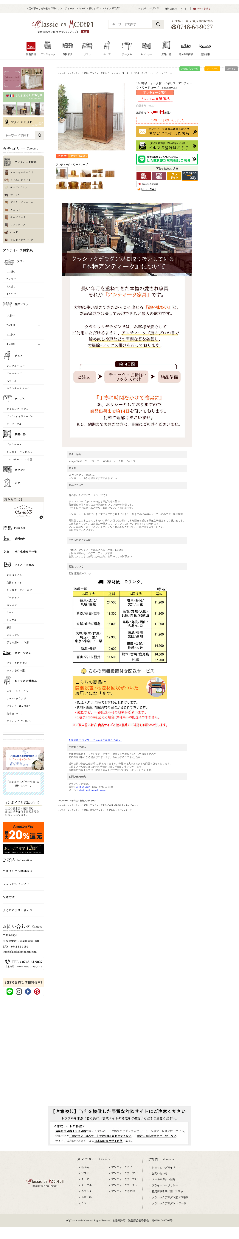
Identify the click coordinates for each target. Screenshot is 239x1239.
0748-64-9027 (83, 786)
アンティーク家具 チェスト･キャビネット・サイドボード (116, 73)
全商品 (75, 800)
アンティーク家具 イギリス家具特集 (107, 805)
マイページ (212, 68)
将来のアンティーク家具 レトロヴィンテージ (111, 810)
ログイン (231, 68)
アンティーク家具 (80, 73)
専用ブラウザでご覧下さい (119, 1195)
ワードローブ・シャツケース (158, 73)
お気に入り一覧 (189, 68)
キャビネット (132, 805)
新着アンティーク (88, 800)
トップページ (63, 73)
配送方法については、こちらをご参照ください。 (95, 740)
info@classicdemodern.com (91, 790)
